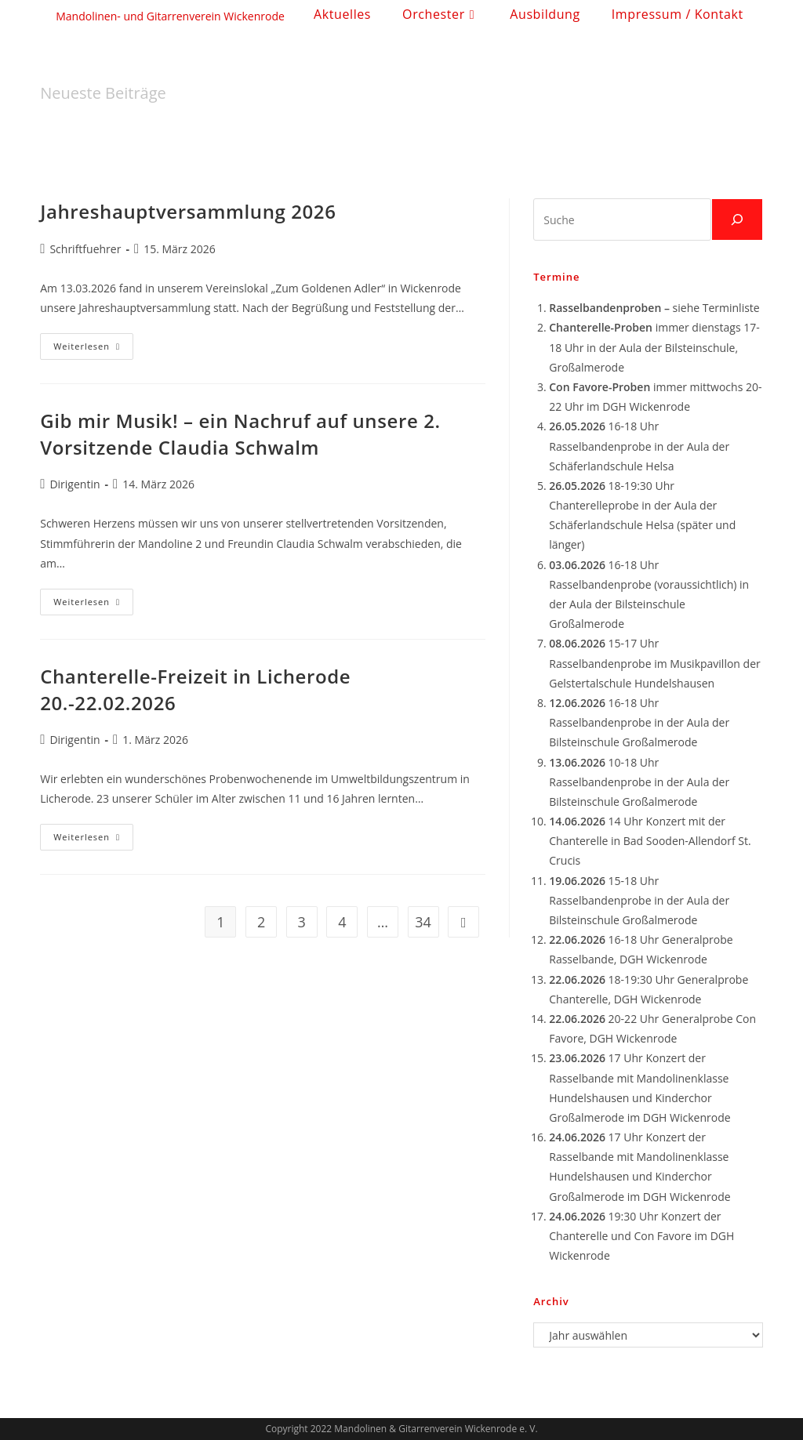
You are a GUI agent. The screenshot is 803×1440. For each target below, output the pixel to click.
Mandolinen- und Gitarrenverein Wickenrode (170, 16)
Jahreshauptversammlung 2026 (188, 211)
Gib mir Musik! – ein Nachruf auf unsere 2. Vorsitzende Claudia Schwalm (240, 434)
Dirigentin (74, 484)
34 (423, 921)
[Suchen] (737, 219)
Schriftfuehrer (85, 248)
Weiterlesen (93, 349)
